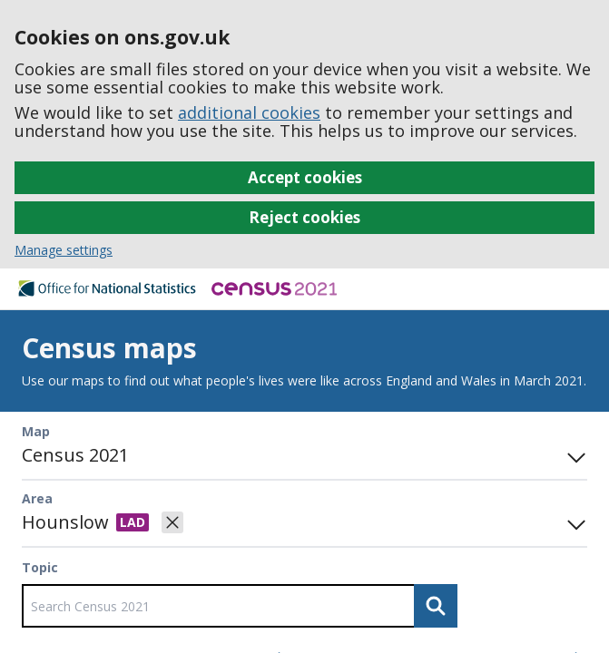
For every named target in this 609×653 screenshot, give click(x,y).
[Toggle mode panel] (572, 455)
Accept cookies (305, 177)
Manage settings (64, 249)
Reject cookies (304, 217)
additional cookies (249, 112)
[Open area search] (572, 522)
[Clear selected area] (172, 522)
